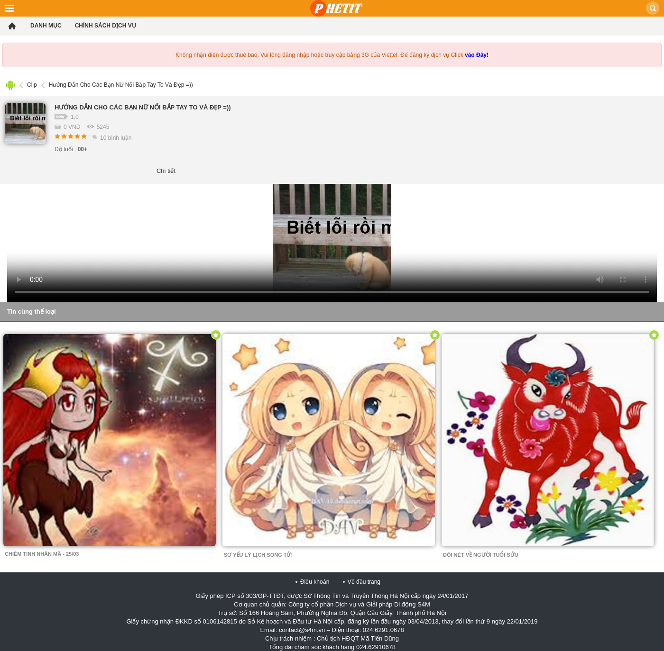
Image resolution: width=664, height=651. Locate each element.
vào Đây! (477, 55)
